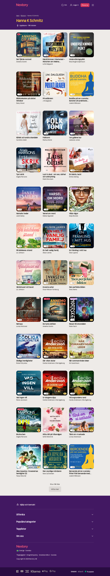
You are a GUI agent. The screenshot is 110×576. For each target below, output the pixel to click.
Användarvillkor (44, 555)
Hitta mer (55, 489)
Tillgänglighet (21, 555)
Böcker (23, 16)
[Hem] (38, 5)
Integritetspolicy (32, 555)
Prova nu (85, 5)
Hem (17, 16)
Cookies (53, 555)
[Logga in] (74, 5)
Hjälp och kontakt (25, 504)
